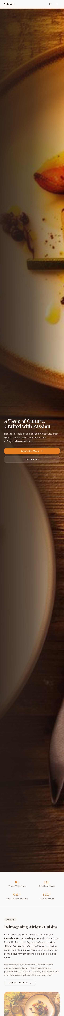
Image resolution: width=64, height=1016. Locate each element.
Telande (9, 4)
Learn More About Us (20, 983)
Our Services (32, 460)
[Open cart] (50, 4)
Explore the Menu (32, 451)
